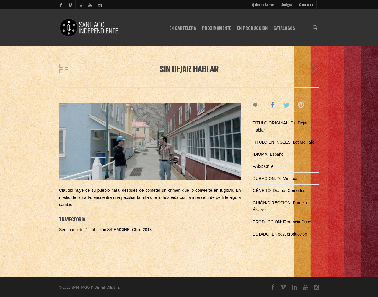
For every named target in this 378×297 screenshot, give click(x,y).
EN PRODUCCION (252, 28)
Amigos (286, 4)
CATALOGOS (284, 28)
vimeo (70, 4)
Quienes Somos (263, 4)
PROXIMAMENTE (216, 28)
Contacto (306, 4)
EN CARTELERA (182, 28)
